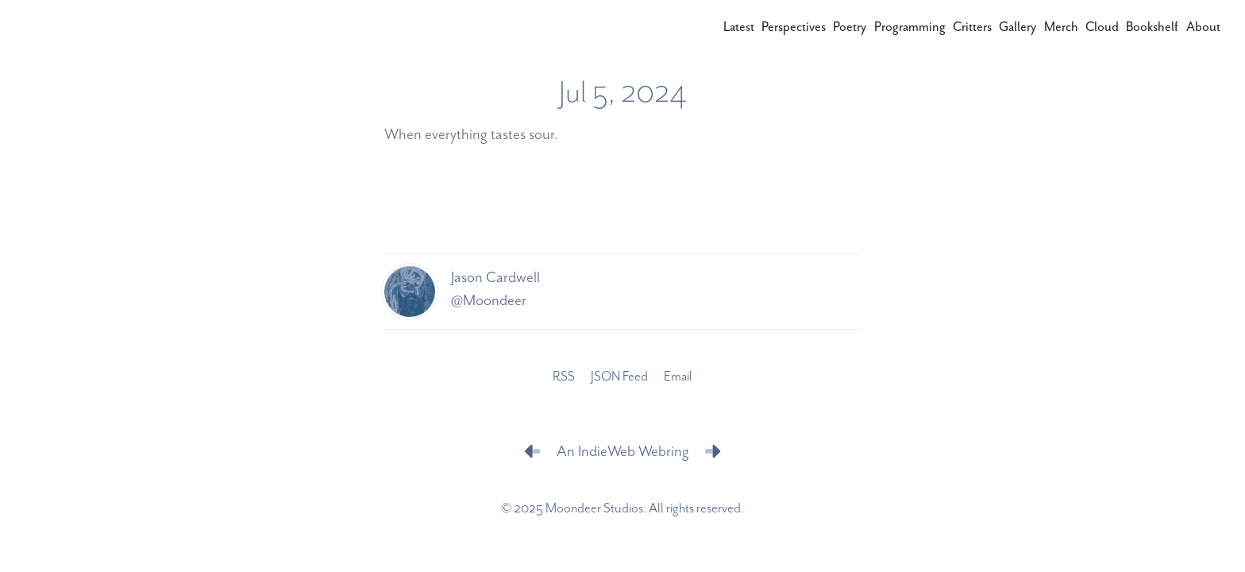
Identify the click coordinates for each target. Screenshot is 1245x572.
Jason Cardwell (495, 278)
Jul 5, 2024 (623, 92)
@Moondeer (488, 301)
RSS (564, 377)
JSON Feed (619, 377)
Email (678, 377)
